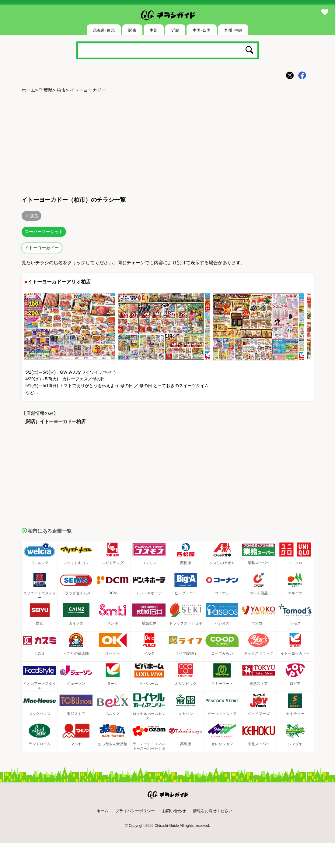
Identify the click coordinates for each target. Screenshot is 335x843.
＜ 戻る (32, 215)
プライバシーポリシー (135, 811)
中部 (154, 30)
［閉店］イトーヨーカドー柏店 (53, 421)
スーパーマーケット (44, 231)
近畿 (175, 30)
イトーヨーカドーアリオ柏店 (59, 281)
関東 (132, 30)
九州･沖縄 (233, 30)
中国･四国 (202, 30)
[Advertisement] (168, 143)
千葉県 (46, 90)
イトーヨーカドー (42, 247)
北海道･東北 (104, 30)
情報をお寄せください (212, 811)
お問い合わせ (174, 811)
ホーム (28, 90)
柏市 (61, 90)
